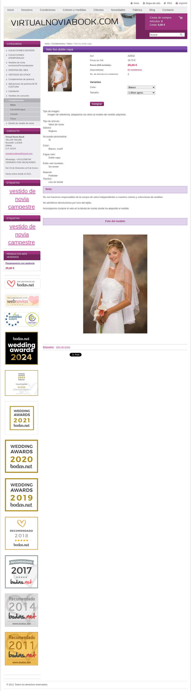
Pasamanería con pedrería (20, 263)
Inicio (136, 3)
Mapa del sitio (153, 3)
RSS (169, 3)
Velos (69, 44)
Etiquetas (48, 347)
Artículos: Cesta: (160, 21)
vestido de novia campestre (22, 199)
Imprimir (183, 3)
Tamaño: (94, 92)
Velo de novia (63, 347)
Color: (93, 87)
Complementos (58, 44)
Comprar (97, 104)
